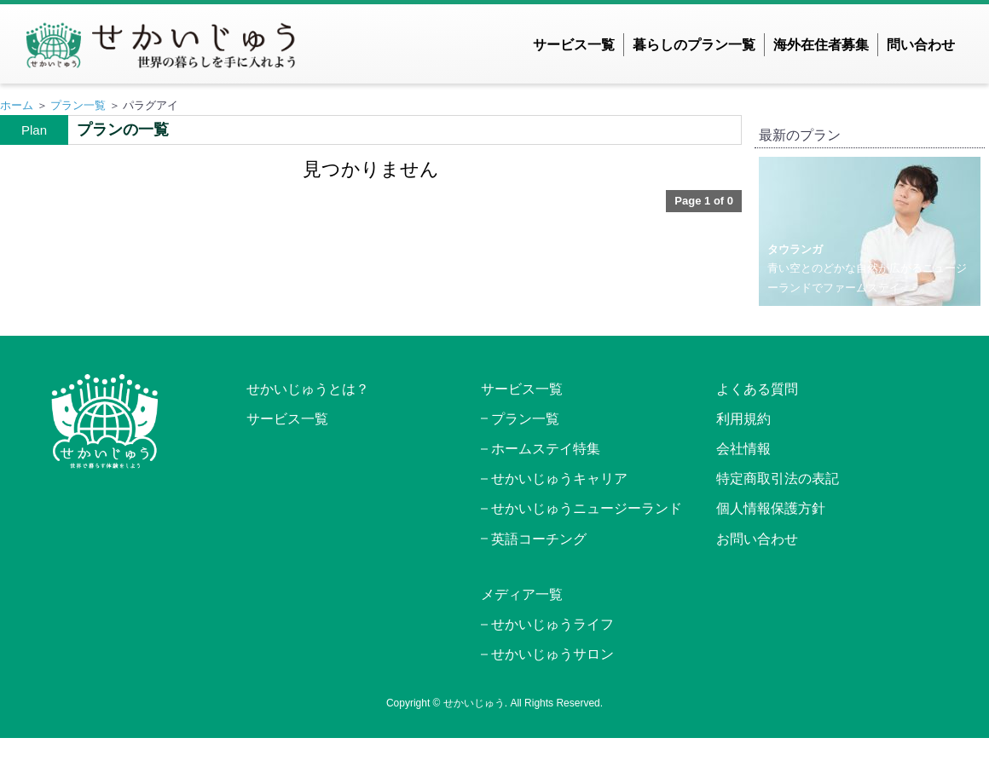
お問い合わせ (757, 539)
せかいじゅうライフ (552, 624)
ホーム (16, 105)
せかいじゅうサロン (552, 654)
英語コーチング (539, 539)
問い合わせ (921, 44)
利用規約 (743, 419)
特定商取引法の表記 (777, 478)
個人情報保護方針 (770, 508)
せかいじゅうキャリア (559, 478)
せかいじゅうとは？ (307, 389)
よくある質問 (757, 389)
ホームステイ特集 (545, 448)
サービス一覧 (574, 44)
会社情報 (743, 448)
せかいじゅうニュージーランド (586, 508)
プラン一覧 (78, 105)
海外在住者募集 (821, 44)
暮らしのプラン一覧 (694, 44)
